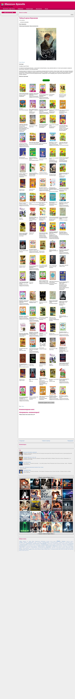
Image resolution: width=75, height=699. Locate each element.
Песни (46, 8)
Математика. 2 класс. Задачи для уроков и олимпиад (24, 316)
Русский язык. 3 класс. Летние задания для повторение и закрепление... (44, 110)
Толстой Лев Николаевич (43, 237)
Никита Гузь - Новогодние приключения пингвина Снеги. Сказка (31, 467)
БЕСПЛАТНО (47, 693)
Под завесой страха (27, 470)
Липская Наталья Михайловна (34, 144)
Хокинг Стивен (31, 365)
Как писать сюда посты (9, 8)
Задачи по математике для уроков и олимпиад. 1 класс (43, 281)
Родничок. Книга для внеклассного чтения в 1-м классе (53, 251)
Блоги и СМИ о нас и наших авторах (55, 693)
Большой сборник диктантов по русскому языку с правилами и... (43, 95)
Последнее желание (52, 174)
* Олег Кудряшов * (70, 691)
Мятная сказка (41, 347)
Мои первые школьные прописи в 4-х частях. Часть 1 (44, 188)
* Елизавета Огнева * (59, 690)
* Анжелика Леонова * (36, 689)
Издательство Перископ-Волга (65, 693)
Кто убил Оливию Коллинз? (23, 250)
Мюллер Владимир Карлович (24, 366)
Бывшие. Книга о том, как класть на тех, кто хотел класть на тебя (63, 302)
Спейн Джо (21, 251)
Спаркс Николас (41, 252)
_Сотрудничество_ (31, 688)
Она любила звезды (27, 462)
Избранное (20, 8)
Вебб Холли (41, 144)
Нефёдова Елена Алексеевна (54, 145)
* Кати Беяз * (35, 691)
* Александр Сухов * (62, 688)
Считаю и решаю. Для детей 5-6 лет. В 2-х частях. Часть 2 (24, 94)
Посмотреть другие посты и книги (46, 402)
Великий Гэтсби (51, 333)
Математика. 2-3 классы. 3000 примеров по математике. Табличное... (63, 348)
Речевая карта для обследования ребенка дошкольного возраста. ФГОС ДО (54, 189)
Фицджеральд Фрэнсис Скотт (54, 334)
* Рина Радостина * (34, 692)
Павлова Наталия (32, 175)
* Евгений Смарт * (38, 690)
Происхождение (51, 94)
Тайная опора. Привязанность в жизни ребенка (54, 282)
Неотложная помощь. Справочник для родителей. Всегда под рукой (33, 218)
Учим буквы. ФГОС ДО (42, 172)
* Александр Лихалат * (46, 688)
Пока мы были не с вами (33, 125)
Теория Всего (31, 364)
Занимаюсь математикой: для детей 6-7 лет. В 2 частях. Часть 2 (64, 174)
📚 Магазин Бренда (13, 4)
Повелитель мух (21, 189)
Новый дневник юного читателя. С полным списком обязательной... (34, 318)
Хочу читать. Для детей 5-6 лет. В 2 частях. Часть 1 (43, 125)
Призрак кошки (31, 232)
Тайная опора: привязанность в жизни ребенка (64, 110)
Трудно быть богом (52, 317)
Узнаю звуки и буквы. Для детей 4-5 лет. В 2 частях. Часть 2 (63, 143)
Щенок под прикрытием (43, 143)
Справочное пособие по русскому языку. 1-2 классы (23, 144)
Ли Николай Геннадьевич (53, 303)
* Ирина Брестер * (70, 690)
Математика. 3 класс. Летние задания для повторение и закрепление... (34, 94)
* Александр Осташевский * (54, 688)
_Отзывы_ (21, 688)
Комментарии (29, 8)
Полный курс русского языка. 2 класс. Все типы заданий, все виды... (34, 349)
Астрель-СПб (39, 693)
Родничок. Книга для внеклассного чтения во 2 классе (43, 379)
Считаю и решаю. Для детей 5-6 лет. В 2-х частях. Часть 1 (54, 217)
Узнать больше (22, 62)
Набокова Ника (21, 336)
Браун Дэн (51, 95)
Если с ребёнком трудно (43, 265)
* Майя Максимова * (48, 691)
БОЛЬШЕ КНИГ (46, 80)
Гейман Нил (21, 219)
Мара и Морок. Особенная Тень (33, 379)
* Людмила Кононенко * (41, 691)
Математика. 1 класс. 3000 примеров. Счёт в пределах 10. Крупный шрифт (33, 333)
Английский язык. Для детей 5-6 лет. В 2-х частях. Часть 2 (64, 188)
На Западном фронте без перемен (23, 349)
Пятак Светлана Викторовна (63, 145)
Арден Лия (31, 381)
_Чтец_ (35, 688)
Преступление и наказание (43, 317)
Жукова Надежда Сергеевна (33, 160)
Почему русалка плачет (43, 158)
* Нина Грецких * (65, 691)
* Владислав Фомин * (65, 689)
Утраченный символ (42, 364)
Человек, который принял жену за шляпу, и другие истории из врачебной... (23, 234)
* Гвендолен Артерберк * (24, 690)
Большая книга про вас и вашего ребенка (53, 202)
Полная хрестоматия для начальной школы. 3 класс (63, 126)
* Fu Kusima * (63, 692)
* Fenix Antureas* (58, 692)
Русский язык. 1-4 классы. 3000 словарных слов (53, 143)
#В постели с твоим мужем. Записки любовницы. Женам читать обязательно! (24, 334)
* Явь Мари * (54, 692)
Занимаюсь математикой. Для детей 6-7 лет (54, 110)
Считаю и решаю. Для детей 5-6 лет (53, 125)
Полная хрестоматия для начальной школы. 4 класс (43, 233)
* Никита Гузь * (60, 691)
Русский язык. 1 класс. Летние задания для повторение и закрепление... (64, 203)
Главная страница (46, 440)
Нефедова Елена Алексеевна (34, 97)
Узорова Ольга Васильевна (33, 96)
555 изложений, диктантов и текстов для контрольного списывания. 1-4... (23, 398)
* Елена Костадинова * (52, 690)
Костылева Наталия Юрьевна (64, 234)
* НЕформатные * (55, 691)
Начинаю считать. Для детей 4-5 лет (53, 158)
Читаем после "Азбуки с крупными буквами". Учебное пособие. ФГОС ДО (34, 174)
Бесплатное (39, 8)
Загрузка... (21, 446)
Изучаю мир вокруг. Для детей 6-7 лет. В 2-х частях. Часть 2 (34, 143)
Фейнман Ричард (52, 381)
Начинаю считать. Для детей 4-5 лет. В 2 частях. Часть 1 (63, 158)
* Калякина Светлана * (29, 691)
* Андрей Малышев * (28, 689)
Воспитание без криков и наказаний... (30, 452)
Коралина (20, 218)
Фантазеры (21, 108)
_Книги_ (22, 406)
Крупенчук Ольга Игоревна (53, 191)
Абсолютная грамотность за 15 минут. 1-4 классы (23, 203)
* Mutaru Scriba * (68, 692)
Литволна (72, 693)
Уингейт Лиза (31, 126)
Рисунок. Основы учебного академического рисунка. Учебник (63, 218)
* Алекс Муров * (39, 688)
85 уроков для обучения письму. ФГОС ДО (43, 217)
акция (36, 693)
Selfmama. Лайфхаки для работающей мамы (23, 174)
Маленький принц (22, 157)
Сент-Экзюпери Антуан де (23, 158)
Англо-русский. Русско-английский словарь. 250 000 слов (24, 365)
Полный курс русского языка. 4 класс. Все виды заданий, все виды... (24, 283)
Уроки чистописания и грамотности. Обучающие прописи (33, 158)
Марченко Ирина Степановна (64, 287)
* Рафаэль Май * (28, 692)
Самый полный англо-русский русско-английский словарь (64, 363)
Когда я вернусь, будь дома (63, 265)
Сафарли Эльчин (62, 266)
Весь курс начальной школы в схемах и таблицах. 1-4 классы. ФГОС (64, 283)
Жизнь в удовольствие (53, 265)
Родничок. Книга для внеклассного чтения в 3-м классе (63, 316)
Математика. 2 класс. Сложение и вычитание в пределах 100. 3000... (53, 396)
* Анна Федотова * (43, 689)
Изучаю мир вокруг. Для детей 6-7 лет (34, 203)
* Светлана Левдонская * (41, 692)
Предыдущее (70, 440)
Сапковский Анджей (52, 175)
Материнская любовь (62, 94)
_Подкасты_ (25, 688)
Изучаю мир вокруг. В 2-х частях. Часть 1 (43, 203)
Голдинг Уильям (21, 190)
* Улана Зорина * (48, 692)
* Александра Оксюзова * (69, 688)
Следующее (21, 440)
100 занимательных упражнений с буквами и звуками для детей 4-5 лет (63, 232)
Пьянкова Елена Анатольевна (54, 238)
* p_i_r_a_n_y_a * (26, 693)
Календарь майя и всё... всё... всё (29, 457)
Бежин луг (42, 693)
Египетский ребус (32, 189)
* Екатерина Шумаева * (45, 690)
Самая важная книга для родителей (43, 333)
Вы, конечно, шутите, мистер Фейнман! (54, 379)
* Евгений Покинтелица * (31, 690)
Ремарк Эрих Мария (22, 350)
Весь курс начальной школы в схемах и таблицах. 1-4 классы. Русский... (64, 380)
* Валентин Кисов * (50, 689)
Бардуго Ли (31, 283)
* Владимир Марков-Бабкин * (57, 689)
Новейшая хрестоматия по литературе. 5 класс (33, 302)
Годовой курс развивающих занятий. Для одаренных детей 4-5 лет (53, 232)
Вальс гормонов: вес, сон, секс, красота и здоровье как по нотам (33, 110)
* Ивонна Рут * (64, 690)
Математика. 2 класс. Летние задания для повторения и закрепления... (24, 301)
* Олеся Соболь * (22, 692)
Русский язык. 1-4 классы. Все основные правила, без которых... (63, 396)
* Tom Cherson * (32, 693)
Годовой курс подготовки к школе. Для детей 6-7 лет (23, 125)
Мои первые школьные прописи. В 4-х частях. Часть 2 (64, 333)
